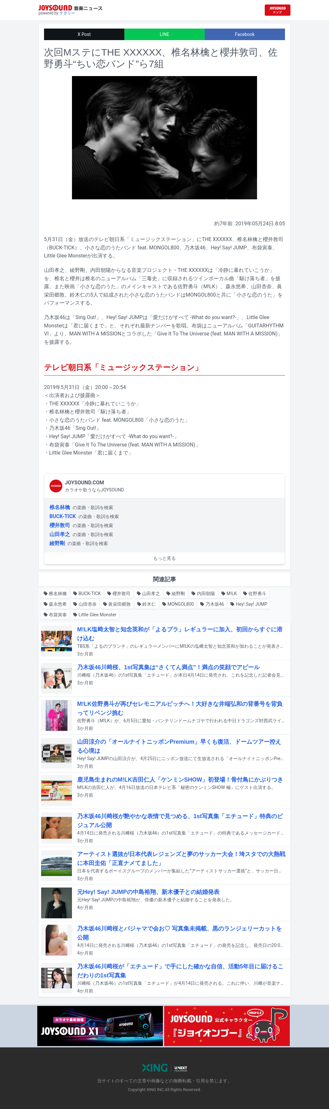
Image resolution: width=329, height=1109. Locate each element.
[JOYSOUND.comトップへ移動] (277, 10)
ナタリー (67, 13)
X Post (84, 34)
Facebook (245, 34)
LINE (164, 34)
